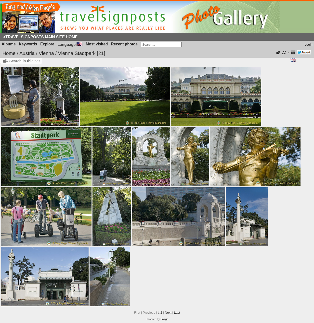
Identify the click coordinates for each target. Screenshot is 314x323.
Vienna (46, 53)
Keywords (28, 44)
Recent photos (124, 44)
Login (309, 44)
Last (177, 312)
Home (8, 53)
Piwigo (164, 319)
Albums (9, 44)
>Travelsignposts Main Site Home (40, 37)
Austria (27, 53)
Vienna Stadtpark (76, 53)
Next (168, 312)
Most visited (97, 44)
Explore (47, 44)
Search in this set (24, 61)
